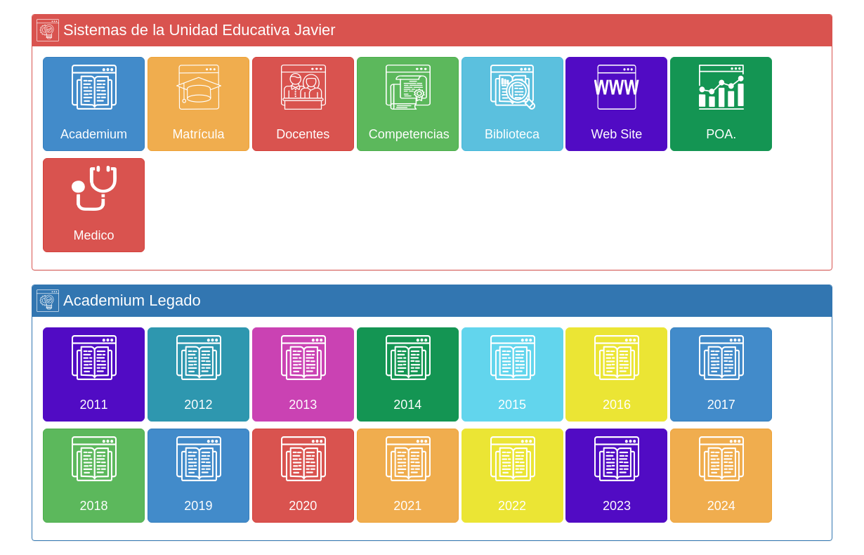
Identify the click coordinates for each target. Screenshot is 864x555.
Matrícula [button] (198, 103)
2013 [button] (303, 373)
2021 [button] (408, 474)
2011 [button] (94, 373)
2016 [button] (616, 373)
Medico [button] (94, 204)
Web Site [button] (617, 103)
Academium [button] (93, 103)
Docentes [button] (302, 103)
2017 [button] (721, 373)
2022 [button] (512, 474)
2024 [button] (721, 474)
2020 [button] (303, 474)
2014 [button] (408, 373)
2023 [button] (616, 474)
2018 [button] (94, 474)
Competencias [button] (409, 103)
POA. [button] (721, 103)
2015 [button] (512, 373)
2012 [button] (198, 373)
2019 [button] (198, 474)
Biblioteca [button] (512, 103)
